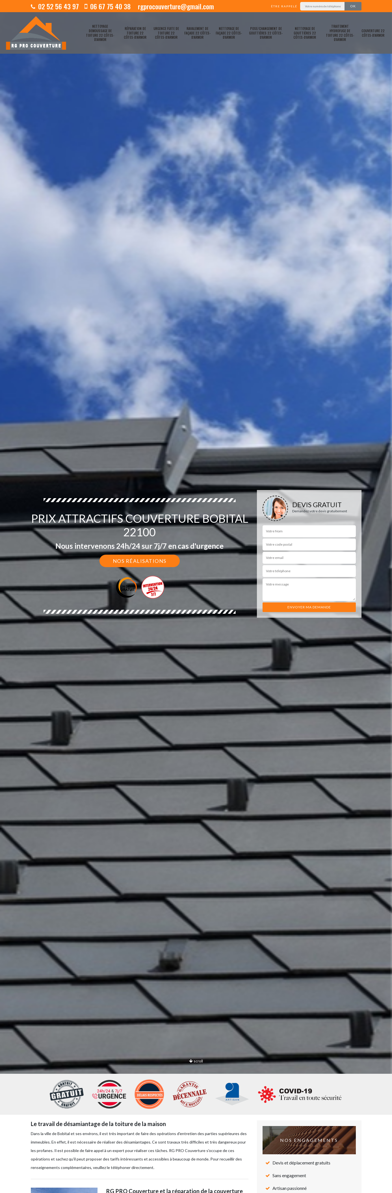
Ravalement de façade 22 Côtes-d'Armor (197, 33)
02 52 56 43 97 (55, 6)
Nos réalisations (139, 561)
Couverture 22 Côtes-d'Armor (373, 33)
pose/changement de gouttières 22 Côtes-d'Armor (266, 33)
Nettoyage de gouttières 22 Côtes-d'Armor (304, 33)
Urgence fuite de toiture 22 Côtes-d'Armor (166, 33)
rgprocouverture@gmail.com (175, 6)
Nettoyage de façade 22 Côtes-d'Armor (229, 33)
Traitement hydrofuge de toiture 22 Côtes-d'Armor (340, 33)
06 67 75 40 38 (108, 6)
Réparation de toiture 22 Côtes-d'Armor (135, 33)
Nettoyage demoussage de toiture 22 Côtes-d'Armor (100, 33)
